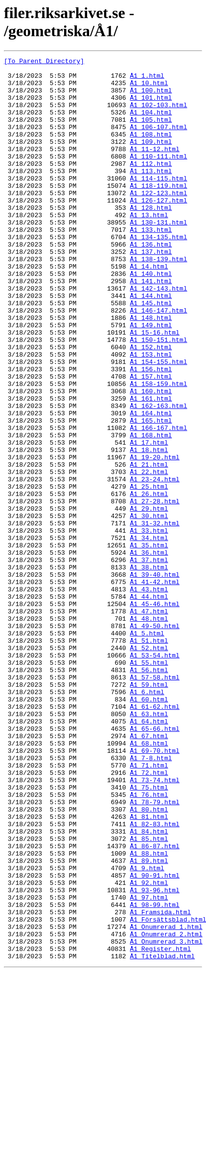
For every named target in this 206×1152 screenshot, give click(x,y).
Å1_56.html (149, 793)
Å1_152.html (151, 405)
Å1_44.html (149, 704)
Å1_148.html (151, 370)
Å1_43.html (149, 696)
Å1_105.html (151, 132)
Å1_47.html (149, 722)
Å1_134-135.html (158, 273)
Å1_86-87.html (154, 1004)
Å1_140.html (151, 317)
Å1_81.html (149, 969)
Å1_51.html (149, 757)
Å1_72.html (149, 916)
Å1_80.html (149, 960)
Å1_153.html (151, 414)
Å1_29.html (149, 599)
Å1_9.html (147, 1030)
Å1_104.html (151, 123)
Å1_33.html (149, 625)
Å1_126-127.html (158, 229)
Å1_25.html (149, 572)
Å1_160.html (151, 458)
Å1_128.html (151, 238)
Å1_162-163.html (158, 476)
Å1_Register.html (160, 1127)
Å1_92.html (149, 1048)
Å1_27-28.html (154, 590)
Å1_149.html (151, 379)
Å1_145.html (151, 352)
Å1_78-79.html (154, 951)
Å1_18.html (149, 528)
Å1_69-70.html (154, 889)
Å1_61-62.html (154, 837)
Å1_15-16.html (154, 388)
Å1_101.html (151, 106)
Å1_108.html (151, 150)
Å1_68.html (149, 881)
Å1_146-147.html (158, 361)
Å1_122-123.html (158, 220)
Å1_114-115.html (158, 203)
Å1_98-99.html (154, 1074)
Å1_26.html (149, 581)
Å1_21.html (149, 546)
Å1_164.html (151, 484)
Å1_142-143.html (158, 335)
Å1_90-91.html (154, 1039)
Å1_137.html (151, 291)
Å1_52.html (149, 766)
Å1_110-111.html (158, 176)
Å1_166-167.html (158, 502)
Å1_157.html (151, 440)
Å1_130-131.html (158, 255)
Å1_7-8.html (151, 898)
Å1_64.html (149, 854)
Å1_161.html (151, 467)
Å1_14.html (149, 308)
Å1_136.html (151, 282)
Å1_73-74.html (154, 925)
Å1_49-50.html (154, 740)
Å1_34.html (149, 634)
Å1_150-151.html (158, 396)
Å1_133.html (151, 264)
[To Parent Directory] (44, 62)
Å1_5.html (147, 749)
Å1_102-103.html (158, 115)
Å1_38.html (149, 669)
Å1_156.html (151, 432)
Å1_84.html (149, 986)
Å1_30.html (149, 608)
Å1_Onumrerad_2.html (166, 1110)
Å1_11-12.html (154, 167)
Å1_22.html (149, 555)
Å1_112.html (151, 185)
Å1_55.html (149, 784)
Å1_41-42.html (154, 687)
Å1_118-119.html (158, 211)
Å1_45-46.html (154, 713)
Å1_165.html (151, 493)
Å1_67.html (149, 872)
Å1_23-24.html (154, 564)
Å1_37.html (149, 660)
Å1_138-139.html (158, 299)
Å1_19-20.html (154, 537)
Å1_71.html (149, 907)
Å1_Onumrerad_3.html (166, 1118)
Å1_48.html (149, 731)
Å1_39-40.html (154, 678)
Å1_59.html (149, 810)
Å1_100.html (151, 97)
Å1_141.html (151, 326)
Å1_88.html (149, 1013)
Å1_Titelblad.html (162, 1136)
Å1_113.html (151, 194)
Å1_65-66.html (154, 863)
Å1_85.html (149, 995)
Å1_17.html (149, 520)
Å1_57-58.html (154, 801)
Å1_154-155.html (158, 423)
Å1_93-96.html (154, 1057)
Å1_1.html (147, 79)
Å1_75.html (149, 933)
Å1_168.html (151, 511)
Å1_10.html (149, 88)
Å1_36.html (149, 652)
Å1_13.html (149, 247)
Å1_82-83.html (154, 977)
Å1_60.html (149, 828)
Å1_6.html (147, 819)
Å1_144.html (151, 343)
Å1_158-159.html (158, 449)
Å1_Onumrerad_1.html (166, 1101)
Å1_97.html (149, 1066)
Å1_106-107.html (158, 141)
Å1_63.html (149, 845)
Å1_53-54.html (154, 775)
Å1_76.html (149, 942)
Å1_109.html (151, 159)
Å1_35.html (149, 643)
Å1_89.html (149, 1021)
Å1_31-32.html (154, 616)
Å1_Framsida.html (160, 1083)
